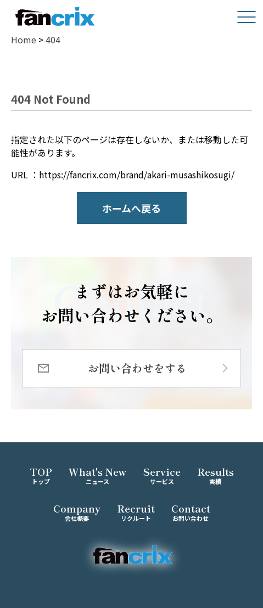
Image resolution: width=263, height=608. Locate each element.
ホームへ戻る (131, 208)
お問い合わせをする (137, 368)
